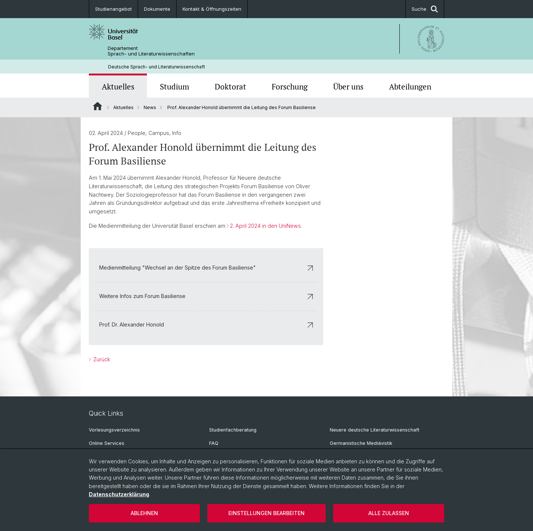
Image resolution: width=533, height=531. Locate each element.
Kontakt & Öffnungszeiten (211, 9)
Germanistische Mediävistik (361, 443)
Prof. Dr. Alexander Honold (206, 325)
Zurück (101, 359)
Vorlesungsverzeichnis (114, 430)
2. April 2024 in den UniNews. (266, 226)
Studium (174, 86)
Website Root (97, 106)
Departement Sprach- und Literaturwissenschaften (151, 51)
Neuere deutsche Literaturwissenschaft (374, 430)
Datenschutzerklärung (119, 494)
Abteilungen (410, 86)
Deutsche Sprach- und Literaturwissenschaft (156, 67)
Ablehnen (144, 513)
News (150, 107)
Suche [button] (425, 9)
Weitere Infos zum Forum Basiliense (206, 296)
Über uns (348, 86)
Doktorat (230, 86)
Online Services (106, 443)
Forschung (290, 86)
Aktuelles (118, 86)
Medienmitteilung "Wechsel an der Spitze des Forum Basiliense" (206, 268)
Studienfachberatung (233, 430)
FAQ (213, 443)
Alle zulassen (388, 513)
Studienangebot (113, 9)
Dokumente (157, 9)
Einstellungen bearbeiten (266, 513)
